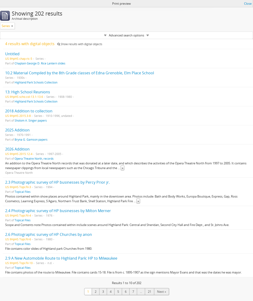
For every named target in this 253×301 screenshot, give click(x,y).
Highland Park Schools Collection (36, 82)
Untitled (12, 53)
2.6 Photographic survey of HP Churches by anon (48, 234)
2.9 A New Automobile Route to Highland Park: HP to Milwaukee (61, 258)
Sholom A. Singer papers (31, 120)
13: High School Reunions (27, 92)
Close (248, 3)
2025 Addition (17, 130)
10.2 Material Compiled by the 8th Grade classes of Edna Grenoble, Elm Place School (79, 72)
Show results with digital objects (79, 44)
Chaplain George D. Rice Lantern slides (40, 63)
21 (149, 291)
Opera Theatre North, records (34, 158)
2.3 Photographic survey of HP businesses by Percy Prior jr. (57, 182)
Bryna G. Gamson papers (31, 139)
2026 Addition (17, 149)
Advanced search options (126, 35)
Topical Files (23, 192)
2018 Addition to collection (28, 111)
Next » (161, 291)
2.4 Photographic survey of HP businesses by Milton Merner (58, 210)
